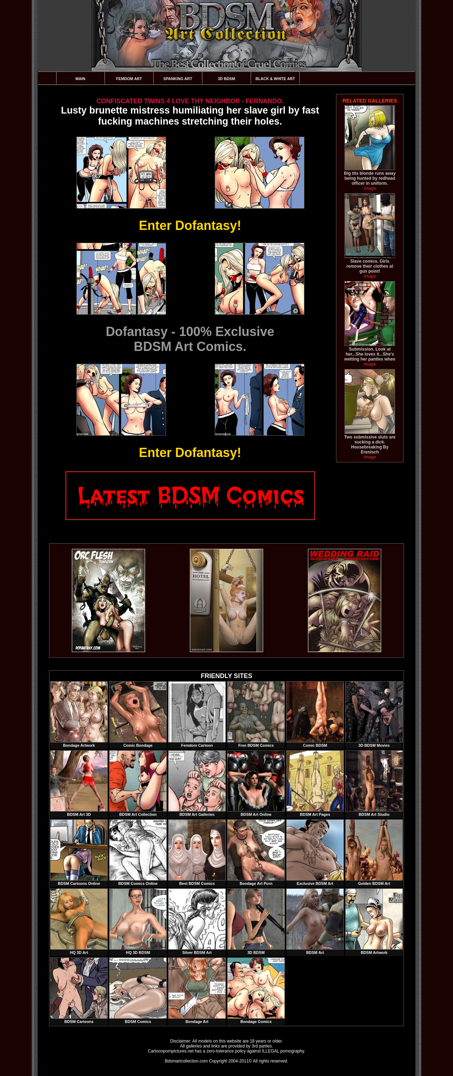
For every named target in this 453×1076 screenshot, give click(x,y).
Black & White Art (275, 79)
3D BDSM (226, 79)
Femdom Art (129, 79)
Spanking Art (178, 79)
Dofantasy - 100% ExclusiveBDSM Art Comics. (190, 339)
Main (80, 79)
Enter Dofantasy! (190, 225)
